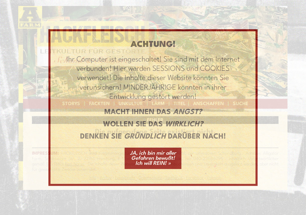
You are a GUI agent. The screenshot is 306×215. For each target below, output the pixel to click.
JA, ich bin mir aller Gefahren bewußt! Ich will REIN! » (153, 158)
